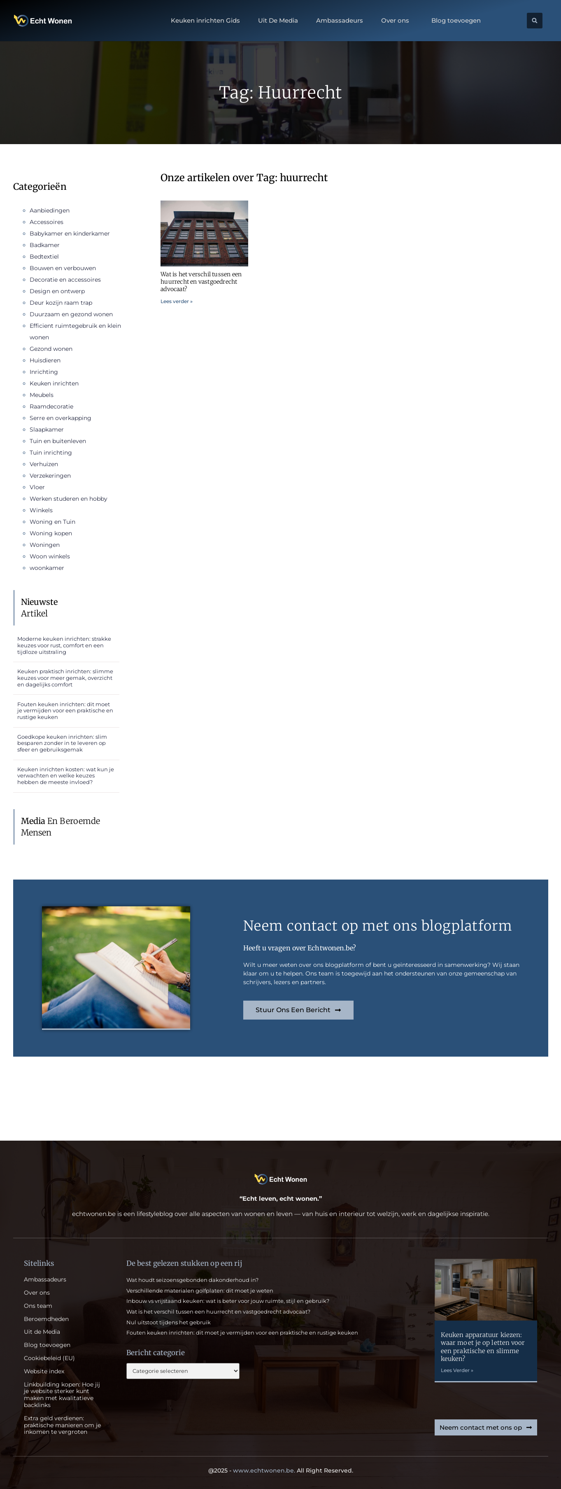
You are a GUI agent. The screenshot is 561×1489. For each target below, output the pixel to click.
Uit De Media (278, 20)
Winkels (41, 510)
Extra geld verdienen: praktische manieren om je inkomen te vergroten (62, 1425)
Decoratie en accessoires (65, 279)
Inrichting (44, 372)
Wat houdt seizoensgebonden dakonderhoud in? (192, 1280)
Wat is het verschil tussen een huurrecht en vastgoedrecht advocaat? (201, 282)
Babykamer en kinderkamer (70, 233)
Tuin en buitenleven (58, 441)
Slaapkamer (47, 429)
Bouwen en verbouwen (63, 268)
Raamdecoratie (51, 406)
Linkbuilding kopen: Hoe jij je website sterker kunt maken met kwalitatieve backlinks (62, 1395)
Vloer (37, 487)
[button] (534, 20)
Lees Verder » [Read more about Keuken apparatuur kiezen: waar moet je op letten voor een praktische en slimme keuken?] (457, 1370)
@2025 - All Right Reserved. (280, 1470)
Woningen (45, 544)
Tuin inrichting (51, 452)
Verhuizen (44, 464)
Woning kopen (51, 533)
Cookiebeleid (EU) (49, 1358)
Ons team (38, 1305)
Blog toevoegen (456, 20)
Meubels (42, 395)
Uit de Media (42, 1331)
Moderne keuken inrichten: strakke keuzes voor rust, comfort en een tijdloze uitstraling (64, 645)
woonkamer (47, 568)
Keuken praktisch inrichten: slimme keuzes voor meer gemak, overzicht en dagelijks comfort (65, 677)
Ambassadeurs (339, 20)
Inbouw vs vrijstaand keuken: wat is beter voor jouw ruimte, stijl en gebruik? (227, 1301)
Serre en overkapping (60, 418)
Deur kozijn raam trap (61, 302)
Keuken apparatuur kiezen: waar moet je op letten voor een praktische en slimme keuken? (483, 1347)
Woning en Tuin (52, 521)
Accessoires (46, 222)
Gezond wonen (51, 348)
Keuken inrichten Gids (205, 20)
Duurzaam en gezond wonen (71, 314)
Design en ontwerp (57, 291)
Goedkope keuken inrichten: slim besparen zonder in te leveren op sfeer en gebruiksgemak (62, 743)
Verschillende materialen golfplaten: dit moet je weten (199, 1290)
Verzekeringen (50, 475)
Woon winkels (50, 556)
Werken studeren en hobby (68, 498)
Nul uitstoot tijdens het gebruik (168, 1322)
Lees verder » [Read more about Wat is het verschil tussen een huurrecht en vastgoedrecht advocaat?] (177, 301)
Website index (44, 1371)
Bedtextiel (44, 256)
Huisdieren (45, 360)
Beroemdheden (46, 1319)
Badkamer (45, 245)
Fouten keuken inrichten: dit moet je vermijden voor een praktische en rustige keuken (65, 710)
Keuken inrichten (54, 383)
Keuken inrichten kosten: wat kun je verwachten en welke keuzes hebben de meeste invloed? (65, 775)
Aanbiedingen (50, 210)
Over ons (397, 20)
